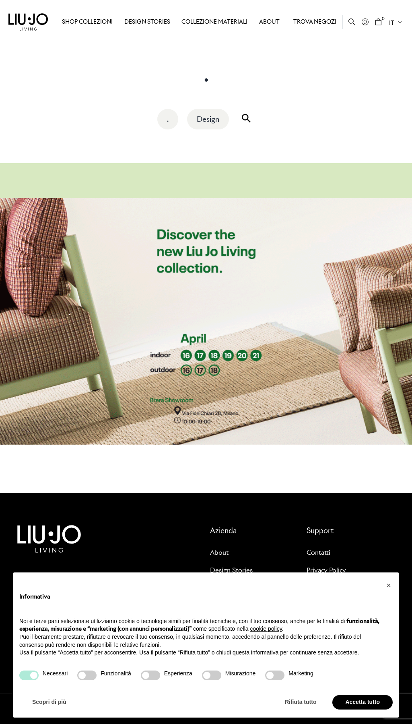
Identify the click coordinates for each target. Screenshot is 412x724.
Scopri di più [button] (49, 702)
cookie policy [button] (266, 629)
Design (208, 119)
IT (391, 23)
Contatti (318, 552)
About (269, 21)
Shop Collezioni (87, 21)
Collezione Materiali (214, 21)
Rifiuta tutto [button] (301, 702)
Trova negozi (314, 21)
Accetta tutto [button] (362, 702)
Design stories (147, 21)
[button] (388, 585)
